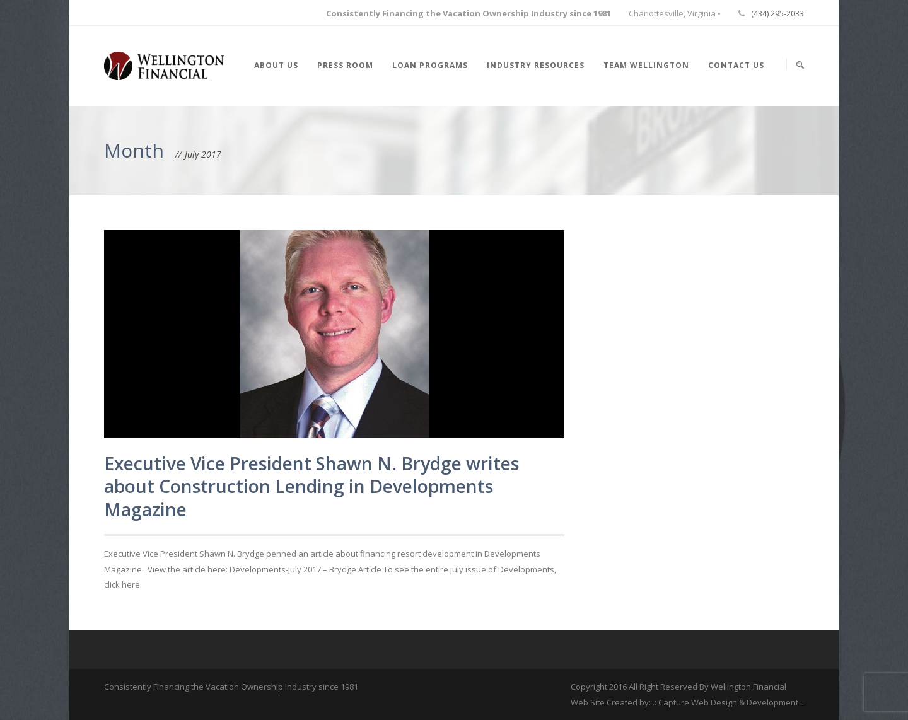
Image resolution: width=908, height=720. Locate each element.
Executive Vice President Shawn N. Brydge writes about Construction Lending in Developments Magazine (311, 486)
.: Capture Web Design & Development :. (728, 702)
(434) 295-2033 (777, 13)
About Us (276, 65)
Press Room (345, 65)
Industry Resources (536, 65)
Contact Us (736, 65)
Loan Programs (430, 65)
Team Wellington (646, 65)
